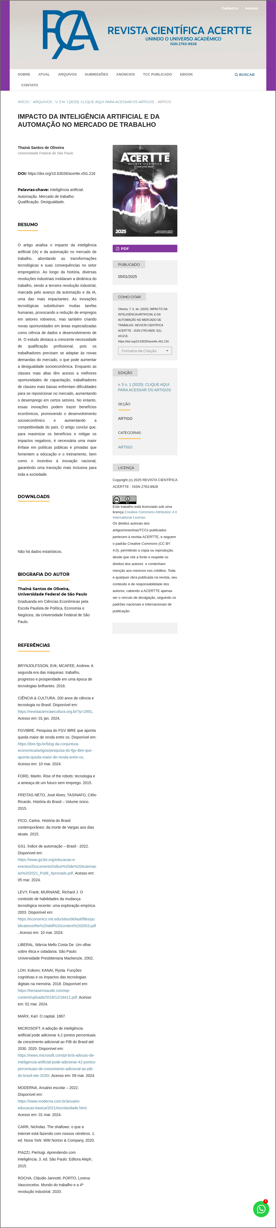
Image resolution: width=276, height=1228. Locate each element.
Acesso (251, 8)
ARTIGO (125, 447)
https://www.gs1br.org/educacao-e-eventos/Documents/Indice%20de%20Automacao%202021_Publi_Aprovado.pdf (57, 866)
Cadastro (230, 8)
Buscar (245, 74)
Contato (29, 85)
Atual (44, 74)
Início (23, 102)
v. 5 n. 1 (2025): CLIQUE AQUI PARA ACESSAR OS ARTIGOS (104, 102)
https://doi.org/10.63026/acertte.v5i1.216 (61, 173)
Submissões (96, 74)
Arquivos (67, 74)
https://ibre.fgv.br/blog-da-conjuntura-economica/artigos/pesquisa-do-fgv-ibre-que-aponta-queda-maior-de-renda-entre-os (55, 751)
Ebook (186, 74)
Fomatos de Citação (139, 351)
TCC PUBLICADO (157, 74)
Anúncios (125, 74)
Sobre (24, 74)
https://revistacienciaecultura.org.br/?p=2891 (55, 711)
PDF (124, 248)
